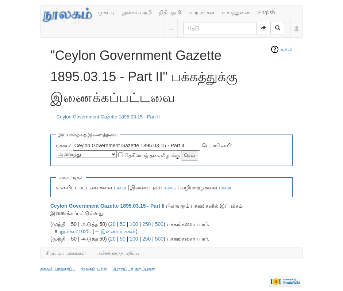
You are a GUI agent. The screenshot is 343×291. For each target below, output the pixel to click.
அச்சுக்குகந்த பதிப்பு (118, 253)
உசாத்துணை (236, 12)
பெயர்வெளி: (217, 145)
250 (146, 224)
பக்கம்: (64, 145)
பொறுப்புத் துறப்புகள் (133, 269)
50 (123, 224)
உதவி (287, 49)
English (266, 12)
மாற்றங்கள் (201, 12)
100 (134, 224)
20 (113, 224)
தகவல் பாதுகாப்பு (58, 269)
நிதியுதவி (170, 12)
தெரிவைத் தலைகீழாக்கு (152, 155)
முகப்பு (106, 12)
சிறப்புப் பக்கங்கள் (66, 253)
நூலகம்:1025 (75, 231)
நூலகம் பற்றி (137, 12)
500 (159, 224)
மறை (120, 187)
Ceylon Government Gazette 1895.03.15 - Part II (108, 117)
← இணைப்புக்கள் (115, 231)
